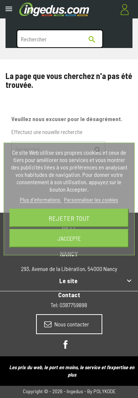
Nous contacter (66, 324)
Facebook (65, 344)
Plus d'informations (40, 199)
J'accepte (69, 238)
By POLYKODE (101, 391)
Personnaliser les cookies (91, 199)
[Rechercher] (60, 39)
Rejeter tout (69, 218)
